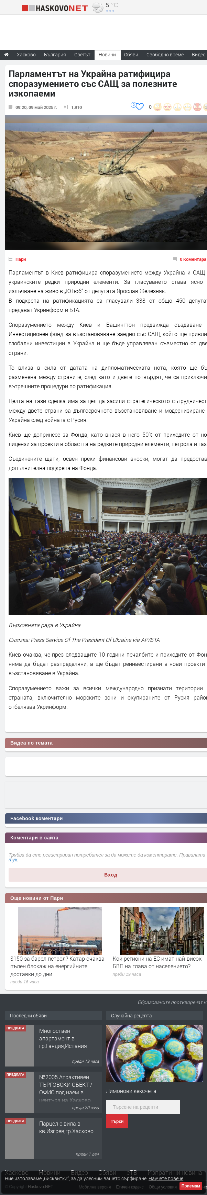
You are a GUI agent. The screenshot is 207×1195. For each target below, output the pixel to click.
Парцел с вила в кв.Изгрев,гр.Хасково (66, 1127)
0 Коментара (193, 259)
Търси (117, 1121)
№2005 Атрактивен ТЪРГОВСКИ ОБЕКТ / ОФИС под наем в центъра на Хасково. (65, 1088)
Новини (107, 54)
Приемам (191, 1186)
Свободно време (165, 54)
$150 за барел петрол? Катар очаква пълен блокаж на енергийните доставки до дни (57, 966)
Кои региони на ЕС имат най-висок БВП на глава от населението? (157, 962)
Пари (20, 259)
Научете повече (166, 1178)
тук (13, 859)
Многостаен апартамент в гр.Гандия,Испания (63, 1038)
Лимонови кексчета (131, 1090)
